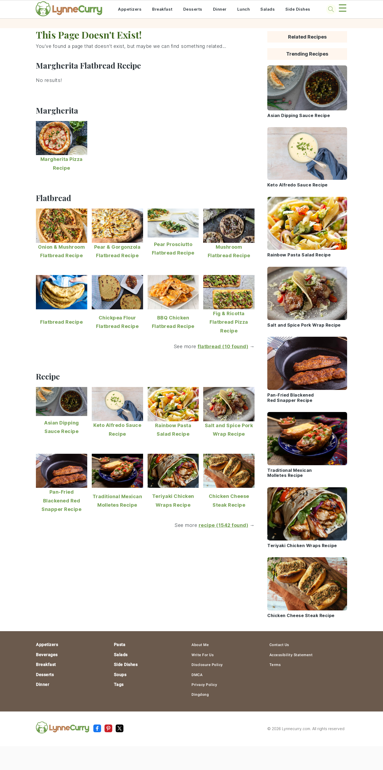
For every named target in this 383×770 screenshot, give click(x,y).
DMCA (197, 675)
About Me (200, 645)
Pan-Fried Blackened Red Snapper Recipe (61, 500)
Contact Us (279, 645)
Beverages (47, 654)
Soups (120, 674)
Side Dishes (297, 9)
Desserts (192, 9)
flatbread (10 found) (223, 346)
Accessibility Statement (291, 655)
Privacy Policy (204, 684)
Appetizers (129, 9)
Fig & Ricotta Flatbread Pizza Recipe (229, 322)
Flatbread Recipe (61, 322)
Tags (119, 684)
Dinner (220, 9)
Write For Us (203, 655)
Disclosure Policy (207, 665)
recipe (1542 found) (223, 525)
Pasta (120, 644)
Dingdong (200, 694)
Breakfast (162, 9)
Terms (275, 665)
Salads (267, 9)
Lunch (243, 9)
